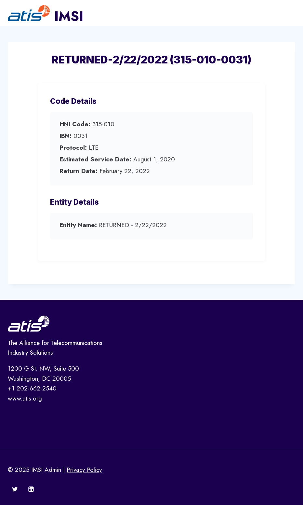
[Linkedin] (31, 489)
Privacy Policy (84, 469)
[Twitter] (15, 489)
